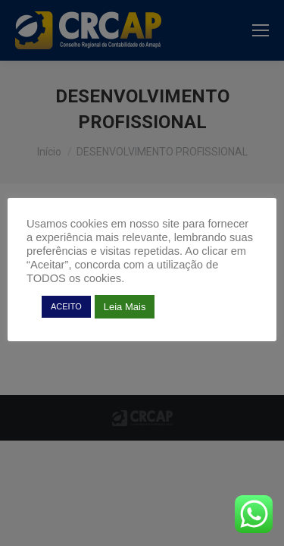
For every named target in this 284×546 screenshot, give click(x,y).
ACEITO (66, 306)
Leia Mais (125, 306)
